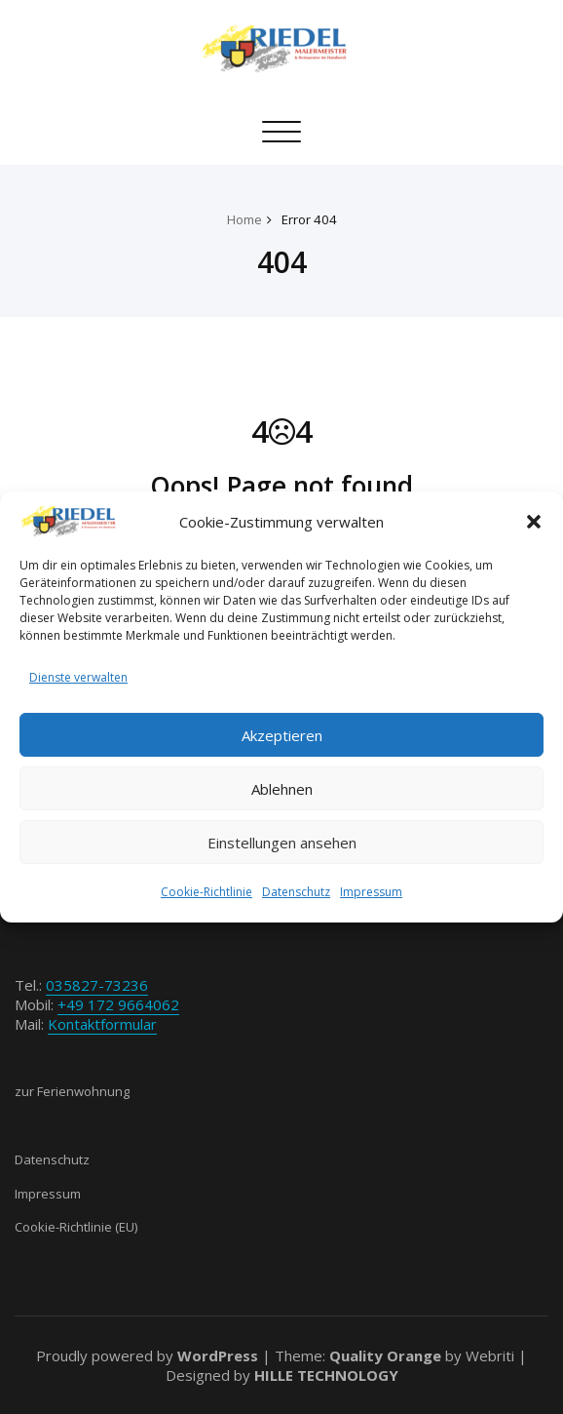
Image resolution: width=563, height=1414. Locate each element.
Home (244, 219)
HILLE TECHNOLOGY (326, 1375)
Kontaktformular (102, 1024)
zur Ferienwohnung (72, 1091)
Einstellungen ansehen (282, 842)
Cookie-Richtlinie (206, 892)
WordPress (217, 1355)
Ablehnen (282, 789)
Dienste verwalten (78, 677)
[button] (534, 521)
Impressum (371, 892)
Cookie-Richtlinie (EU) (76, 1227)
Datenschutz (296, 892)
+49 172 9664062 (118, 1004)
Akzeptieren (282, 735)
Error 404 (309, 219)
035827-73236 (97, 985)
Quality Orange (385, 1355)
